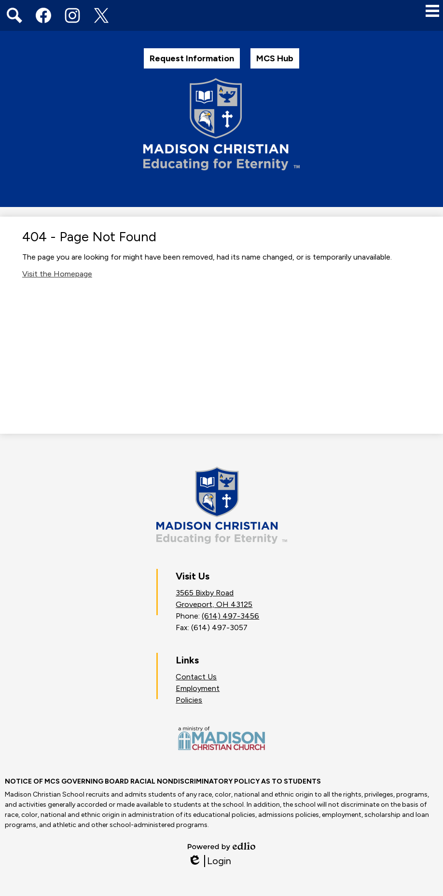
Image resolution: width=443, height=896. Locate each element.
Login (209, 861)
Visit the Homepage (57, 273)
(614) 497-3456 (230, 615)
